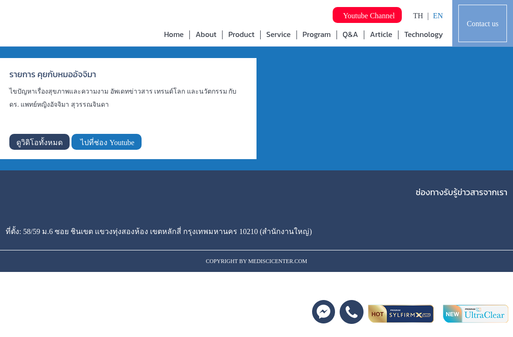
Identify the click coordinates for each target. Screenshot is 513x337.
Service (278, 34)
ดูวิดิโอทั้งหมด (39, 143)
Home (174, 34)
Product (241, 34)
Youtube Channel (367, 16)
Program (317, 34)
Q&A (350, 34)
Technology (423, 34)
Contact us (483, 24)
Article (381, 34)
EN (438, 16)
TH (418, 16)
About (205, 34)
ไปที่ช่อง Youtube (106, 143)
